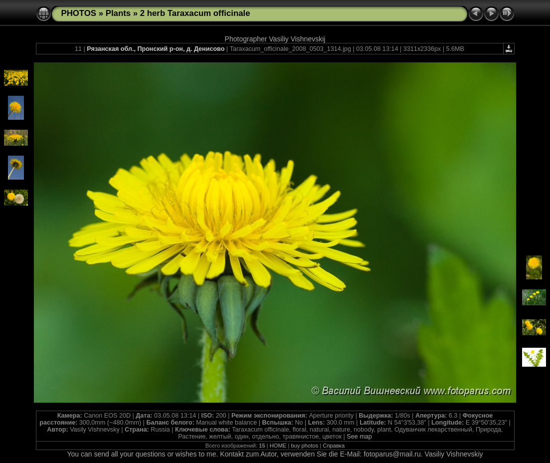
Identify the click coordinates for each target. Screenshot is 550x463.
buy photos (304, 446)
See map (359, 436)
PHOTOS (79, 13)
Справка (334, 446)
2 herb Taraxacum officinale (195, 13)
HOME (278, 446)
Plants (118, 13)
